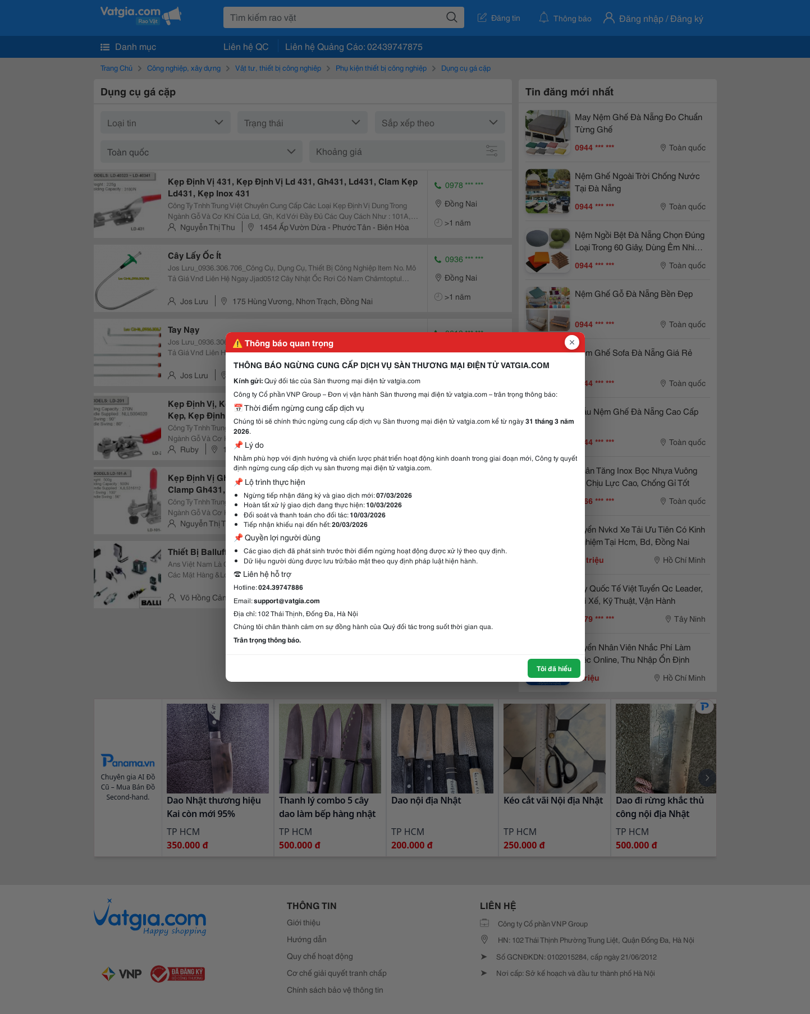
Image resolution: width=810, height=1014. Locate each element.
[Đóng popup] (572, 342)
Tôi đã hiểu (554, 668)
